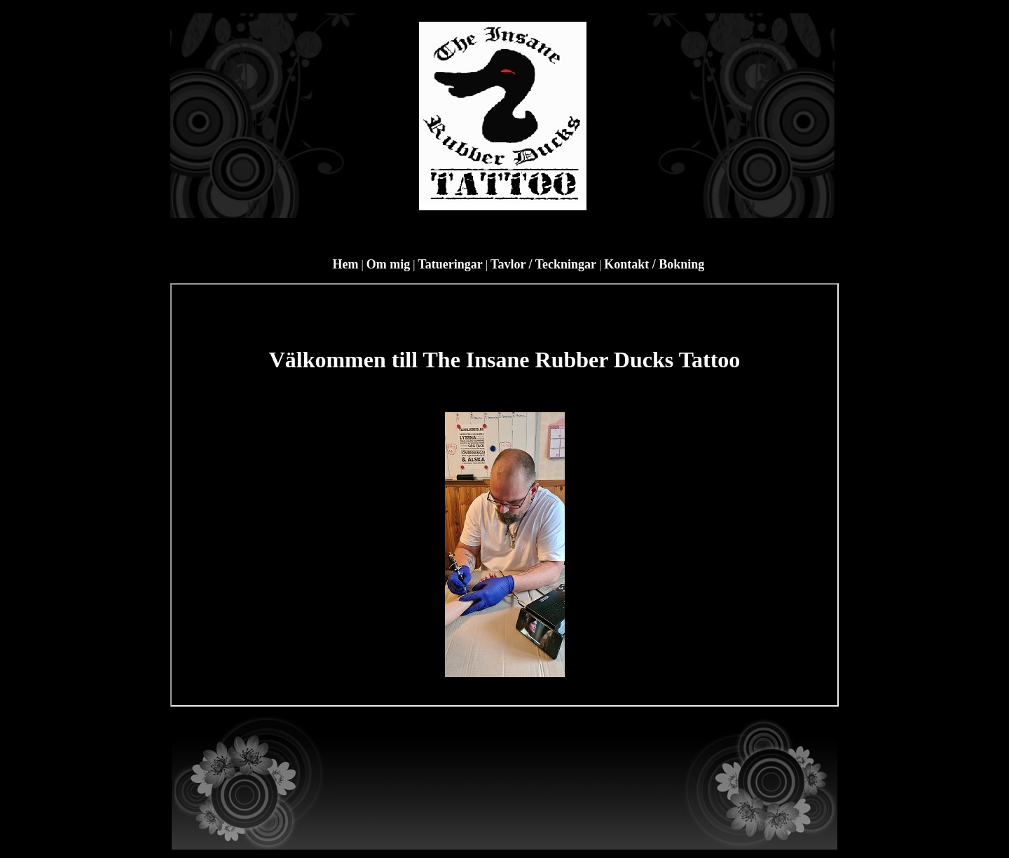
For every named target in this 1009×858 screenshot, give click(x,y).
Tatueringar (450, 264)
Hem (346, 264)
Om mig (388, 264)
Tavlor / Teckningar (543, 264)
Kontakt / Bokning (654, 264)
